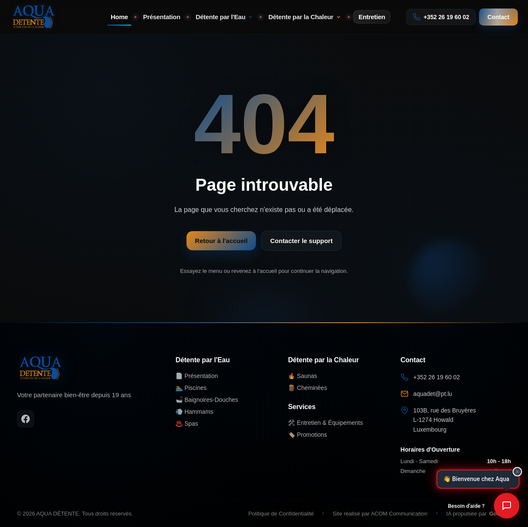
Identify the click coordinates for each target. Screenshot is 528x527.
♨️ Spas (186, 423)
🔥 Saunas (302, 375)
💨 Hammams (194, 411)
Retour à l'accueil (221, 240)
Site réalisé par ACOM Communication (380, 513)
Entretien (372, 16)
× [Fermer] (517, 471)
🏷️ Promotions (307, 434)
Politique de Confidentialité (281, 513)
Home (119, 16)
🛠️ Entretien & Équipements (325, 422)
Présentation (161, 16)
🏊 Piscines (191, 387)
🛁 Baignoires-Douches (206, 399)
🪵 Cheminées (307, 387)
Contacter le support (301, 240)
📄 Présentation (196, 375)
